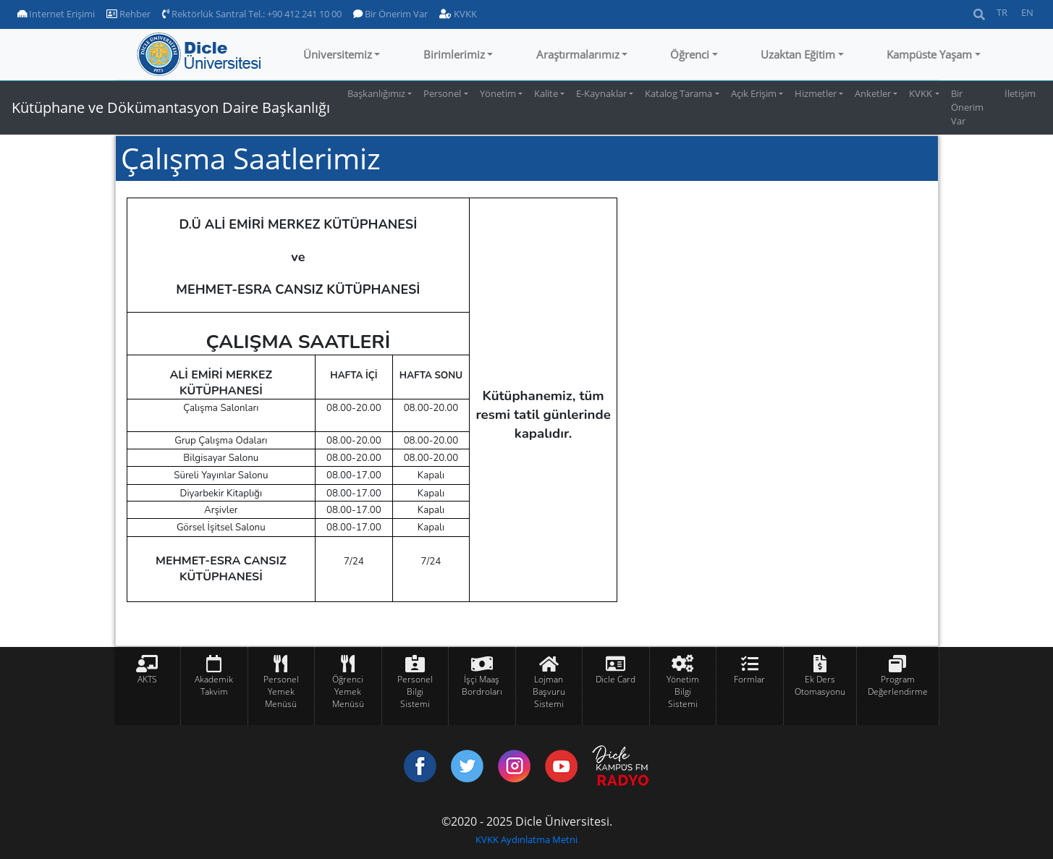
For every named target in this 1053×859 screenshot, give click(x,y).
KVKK (458, 13)
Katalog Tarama (678, 93)
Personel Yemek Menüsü (281, 691)
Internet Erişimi (56, 13)
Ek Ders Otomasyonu (820, 685)
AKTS (147, 679)
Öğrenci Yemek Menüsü (348, 691)
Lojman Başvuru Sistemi (549, 691)
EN (1027, 12)
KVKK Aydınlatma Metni (526, 839)
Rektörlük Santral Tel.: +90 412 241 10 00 (252, 13)
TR (1002, 12)
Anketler (873, 93)
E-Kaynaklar (601, 93)
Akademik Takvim (214, 685)
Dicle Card (615, 679)
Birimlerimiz (454, 54)
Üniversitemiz (337, 54)
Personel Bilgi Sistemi (415, 691)
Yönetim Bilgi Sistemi (683, 691)
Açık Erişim (754, 93)
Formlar (749, 679)
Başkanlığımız (376, 93)
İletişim (1020, 93)
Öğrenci (689, 54)
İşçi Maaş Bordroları (482, 685)
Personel (442, 93)
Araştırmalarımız (577, 54)
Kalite (546, 93)
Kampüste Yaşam (929, 54)
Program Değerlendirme (898, 685)
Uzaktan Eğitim (798, 54)
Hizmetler (816, 93)
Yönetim (498, 93)
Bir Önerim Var (390, 13)
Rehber (128, 13)
